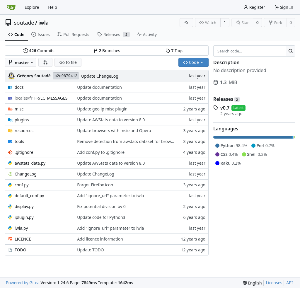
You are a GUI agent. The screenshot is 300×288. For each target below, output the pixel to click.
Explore (32, 7)
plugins (22, 119)
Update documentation (99, 87)
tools (19, 141)
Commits (38, 50)
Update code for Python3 (101, 217)
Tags (174, 50)
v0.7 (224, 108)
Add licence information (100, 239)
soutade (24, 22)
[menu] (252, 283)
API (289, 282)
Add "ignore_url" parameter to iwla (110, 195)
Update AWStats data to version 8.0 (111, 119)
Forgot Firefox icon (95, 185)
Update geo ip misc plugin (102, 109)
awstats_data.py (30, 163)
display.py (24, 206)
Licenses (274, 282)
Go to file (67, 62)
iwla (43, 22)
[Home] (11, 7)
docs (19, 87)
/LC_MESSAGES (41, 98)
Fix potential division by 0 (101, 206)
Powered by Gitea (23, 282)
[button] (45, 62)
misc (19, 109)
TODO (20, 250)
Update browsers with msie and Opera (114, 130)
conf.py (22, 185)
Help (52, 7)
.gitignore (24, 152)
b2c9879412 (65, 76)
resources (24, 130)
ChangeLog (26, 174)
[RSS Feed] (186, 22)
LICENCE (23, 239)
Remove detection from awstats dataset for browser (127, 141)
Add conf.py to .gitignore (101, 152)
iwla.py (21, 228)
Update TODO (90, 250)
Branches (106, 50)
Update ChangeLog (99, 76)
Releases (226, 99)
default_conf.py (29, 195)
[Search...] (290, 51)
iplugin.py (24, 217)
